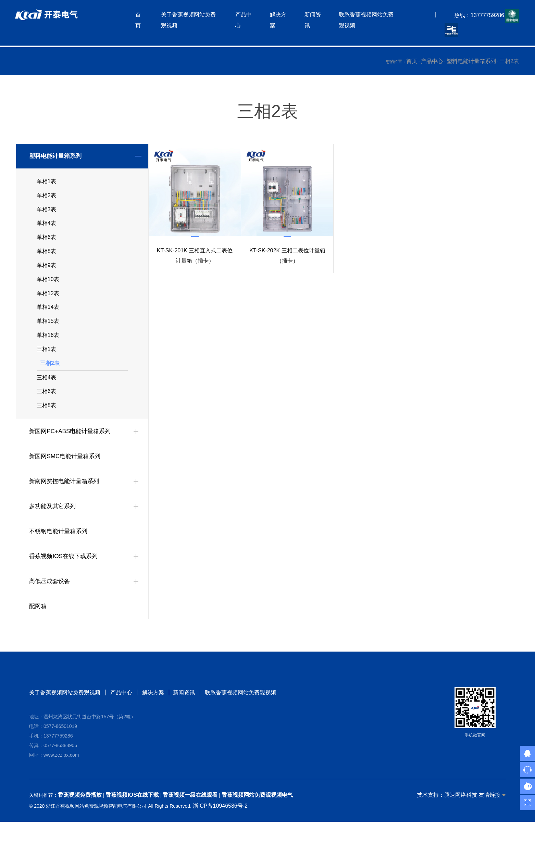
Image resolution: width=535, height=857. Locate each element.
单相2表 (46, 198)
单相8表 (46, 259)
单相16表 (48, 352)
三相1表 (46, 367)
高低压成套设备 (50, 605)
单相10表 (48, 290)
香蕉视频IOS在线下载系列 (65, 580)
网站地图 (11, 851)
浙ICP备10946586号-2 (220, 830)
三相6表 (46, 414)
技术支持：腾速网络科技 (447, 819)
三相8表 (46, 429)
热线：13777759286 (477, 17)
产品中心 (432, 61)
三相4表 (46, 398)
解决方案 (153, 717)
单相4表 (46, 228)
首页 (411, 61)
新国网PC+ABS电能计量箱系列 (72, 455)
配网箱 (38, 630)
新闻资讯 (185, 717)
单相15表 (48, 336)
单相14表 (48, 321)
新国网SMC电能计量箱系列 (66, 480)
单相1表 (46, 182)
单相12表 (48, 305)
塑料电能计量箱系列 (471, 61)
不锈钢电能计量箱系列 (60, 555)
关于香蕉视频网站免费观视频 (64, 717)
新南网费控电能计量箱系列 (66, 505)
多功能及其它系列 (53, 530)
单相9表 (46, 275)
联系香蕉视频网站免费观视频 (241, 717)
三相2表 (509, 61)
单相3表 (46, 213)
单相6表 (46, 244)
